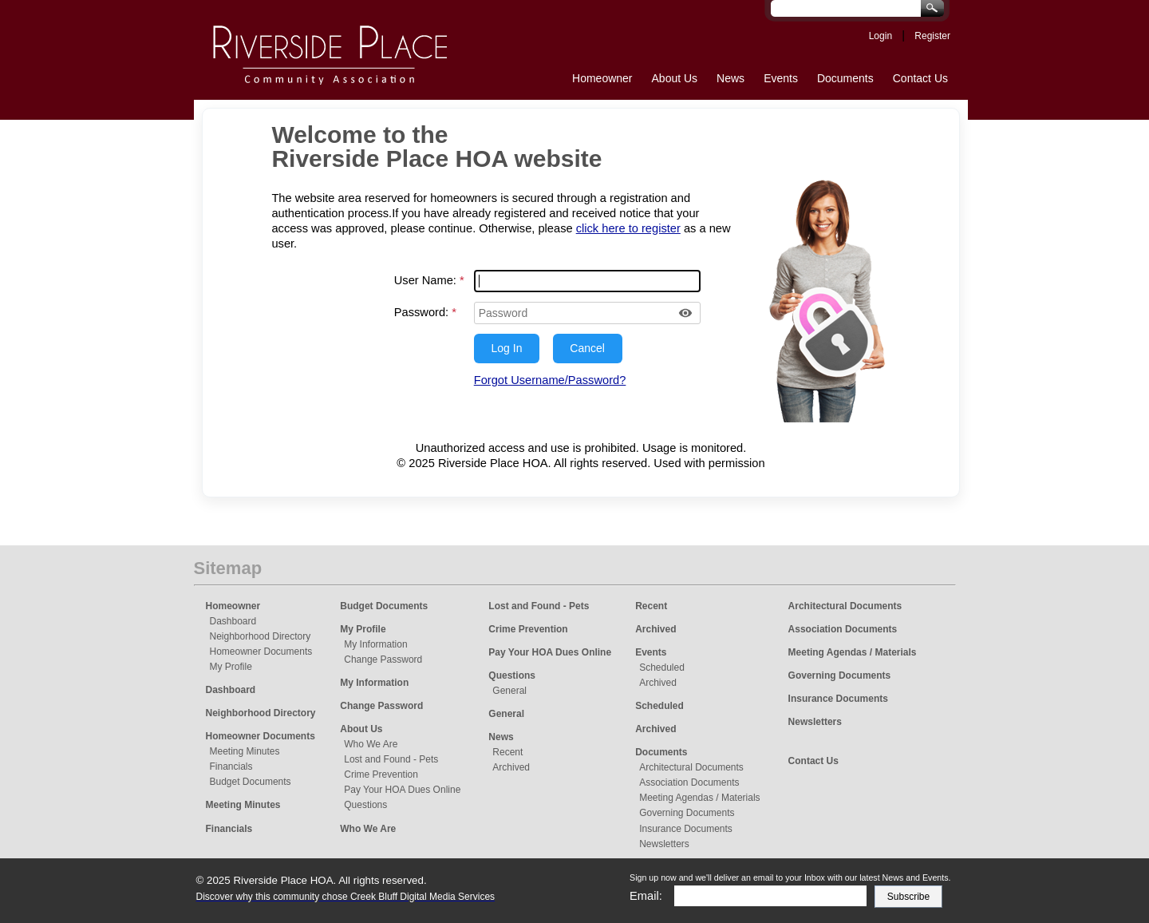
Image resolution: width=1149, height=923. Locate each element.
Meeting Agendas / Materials (699, 797)
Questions (365, 804)
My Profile (231, 666)
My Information (375, 644)
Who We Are (370, 744)
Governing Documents (686, 812)
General (509, 690)
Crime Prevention (381, 774)
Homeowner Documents (261, 651)
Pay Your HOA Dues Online (402, 789)
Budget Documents (250, 781)
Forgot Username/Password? (550, 380)
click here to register (628, 228)
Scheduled (662, 667)
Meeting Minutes (245, 751)
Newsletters (664, 844)
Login (880, 36)
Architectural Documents (691, 767)
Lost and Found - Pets (391, 759)
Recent (507, 752)
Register (932, 36)
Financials (231, 766)
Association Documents (689, 782)
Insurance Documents (685, 828)
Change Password (383, 659)
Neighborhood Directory (260, 636)
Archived (511, 767)
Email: (646, 895)
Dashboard (233, 621)
